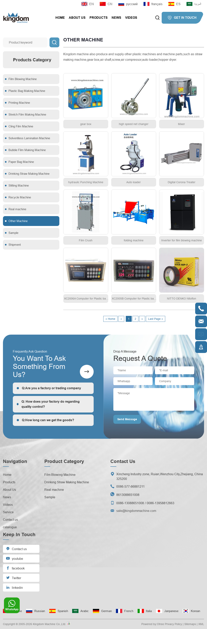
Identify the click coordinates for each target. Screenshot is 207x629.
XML (201, 624)
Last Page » (155, 318)
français (153, 4)
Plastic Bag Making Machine (26, 90)
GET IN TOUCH (182, 17)
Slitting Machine (18, 185)
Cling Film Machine (20, 126)
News (116, 18)
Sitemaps (190, 624)
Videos (131, 18)
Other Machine (18, 221)
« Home (110, 318)
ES (174, 4)
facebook (15, 568)
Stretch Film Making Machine (27, 114)
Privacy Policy (173, 624)
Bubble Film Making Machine (27, 150)
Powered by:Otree (152, 624)
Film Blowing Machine (22, 79)
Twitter (13, 578)
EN (87, 4)
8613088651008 (127, 494)
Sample (13, 232)
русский (128, 4)
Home (60, 18)
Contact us (10, 519)
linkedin (14, 587)
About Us (77, 18)
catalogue (10, 527)
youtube (14, 558)
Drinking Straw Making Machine (28, 173)
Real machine (17, 209)
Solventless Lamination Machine (29, 138)
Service (8, 512)
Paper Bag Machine (21, 161)
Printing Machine (19, 102)
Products (99, 18)
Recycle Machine (19, 197)
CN (106, 4)
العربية (193, 4)
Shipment (14, 244)
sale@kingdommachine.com (136, 510)
